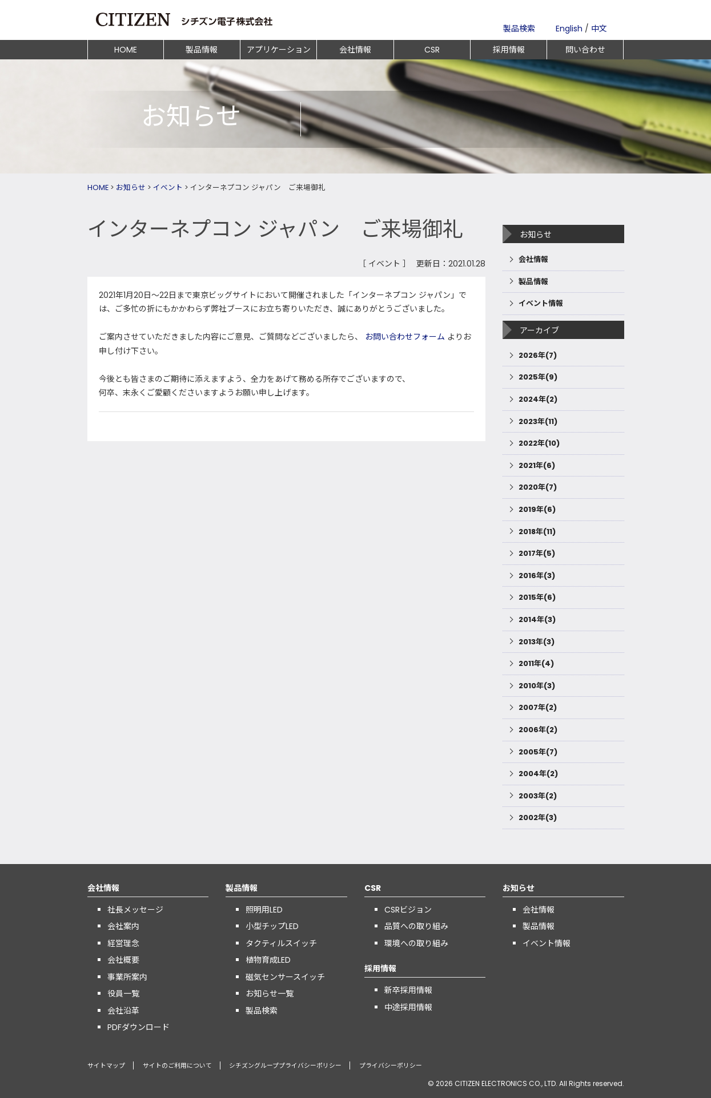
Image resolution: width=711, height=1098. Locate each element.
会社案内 (123, 926)
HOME (125, 49)
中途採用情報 (408, 1007)
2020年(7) (538, 487)
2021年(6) (537, 465)
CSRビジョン (408, 909)
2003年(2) (538, 795)
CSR (432, 49)
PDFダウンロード (138, 1027)
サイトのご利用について (176, 1065)
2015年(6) (537, 597)
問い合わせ (585, 49)
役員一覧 (123, 993)
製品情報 (202, 49)
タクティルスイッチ (281, 943)
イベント (168, 187)
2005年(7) (538, 751)
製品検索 (519, 28)
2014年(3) (537, 619)
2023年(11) (538, 421)
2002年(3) (538, 817)
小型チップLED (272, 926)
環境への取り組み (416, 943)
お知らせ (131, 187)
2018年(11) (537, 531)
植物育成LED (268, 960)
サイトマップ (106, 1065)
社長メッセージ (135, 909)
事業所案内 (127, 977)
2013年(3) (537, 641)
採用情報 (509, 49)
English (569, 28)
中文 (599, 28)
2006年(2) (538, 729)
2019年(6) (537, 509)
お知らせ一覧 (270, 993)
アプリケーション (279, 49)
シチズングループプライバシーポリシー (284, 1065)
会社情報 (355, 49)
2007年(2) (538, 707)
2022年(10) (539, 443)
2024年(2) (538, 399)
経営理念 (123, 943)
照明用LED (264, 909)
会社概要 (123, 960)
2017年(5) (537, 553)
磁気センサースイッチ (285, 977)
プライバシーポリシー (389, 1065)
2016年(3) (537, 575)
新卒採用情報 (408, 990)
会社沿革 (123, 1010)
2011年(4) (536, 663)
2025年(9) (538, 377)
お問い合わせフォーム (405, 336)
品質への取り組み (416, 926)
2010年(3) (537, 685)
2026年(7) (538, 355)
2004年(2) (538, 773)
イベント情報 (541, 303)
